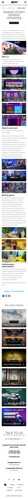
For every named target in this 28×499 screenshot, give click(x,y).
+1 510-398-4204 (14, 457)
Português (18, 490)
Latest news (11, 8)
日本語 (18, 487)
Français (10, 487)
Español (9, 490)
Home (3, 8)
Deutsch (20, 484)
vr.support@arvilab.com (14, 468)
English (12, 484)
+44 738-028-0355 (14, 453)
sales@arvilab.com (14, 462)
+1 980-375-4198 (14, 451)
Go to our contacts (14, 439)
